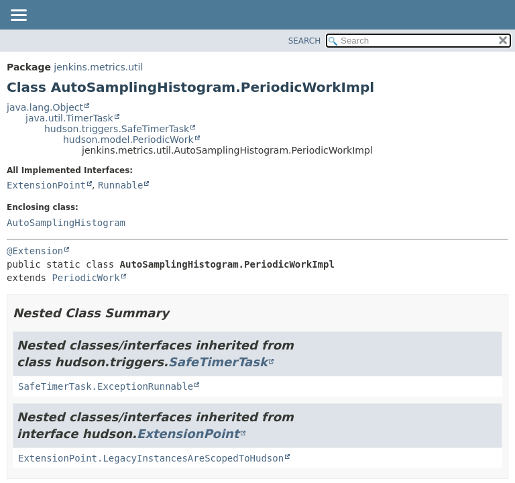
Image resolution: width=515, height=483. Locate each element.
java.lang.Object (45, 107)
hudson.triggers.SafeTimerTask (116, 128)
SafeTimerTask (218, 362)
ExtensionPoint (46, 185)
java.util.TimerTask (69, 118)
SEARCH (304, 41)
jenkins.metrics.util (98, 67)
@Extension (35, 251)
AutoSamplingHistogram (66, 222)
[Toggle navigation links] (18, 16)
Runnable (120, 185)
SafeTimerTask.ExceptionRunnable (105, 386)
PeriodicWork (85, 277)
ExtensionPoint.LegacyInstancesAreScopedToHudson (151, 458)
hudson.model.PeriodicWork (128, 139)
